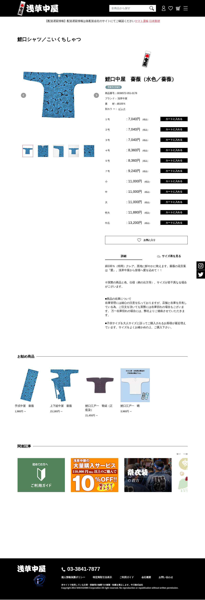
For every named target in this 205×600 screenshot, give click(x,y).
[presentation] (179, 454)
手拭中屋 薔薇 (24, 406)
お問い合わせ (166, 577)
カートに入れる (174, 119)
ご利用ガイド (127, 577)
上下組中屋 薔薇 (61, 406)
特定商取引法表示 (102, 577)
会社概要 (146, 577)
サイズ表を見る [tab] (169, 257)
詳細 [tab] (123, 256)
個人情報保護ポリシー (73, 577)
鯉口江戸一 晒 (130, 406)
